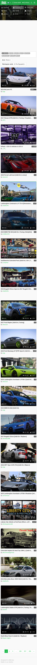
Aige (4, 91)
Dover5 (5, 609)
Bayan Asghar (7, 638)
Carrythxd (5, 262)
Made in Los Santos (7, 662)
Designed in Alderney (7, 660)
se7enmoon (6, 495)
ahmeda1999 (6, 438)
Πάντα (6, 60)
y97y (4, 120)
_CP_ (4, 148)
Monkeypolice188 (8, 524)
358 (30, 651)
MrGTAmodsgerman (8, 552)
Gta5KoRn (6, 205)
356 (20, 651)
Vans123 (5, 177)
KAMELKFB (6, 234)
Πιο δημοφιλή (13, 64)
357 (25, 651)
